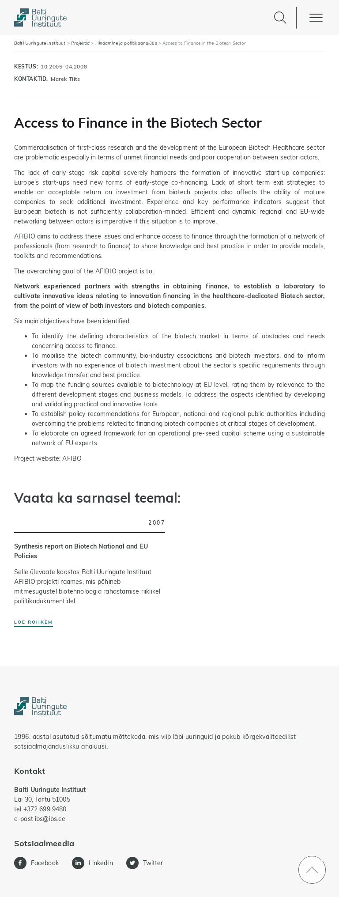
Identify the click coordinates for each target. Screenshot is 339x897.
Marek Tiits (65, 79)
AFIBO (72, 458)
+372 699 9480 (45, 809)
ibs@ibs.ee (50, 819)
